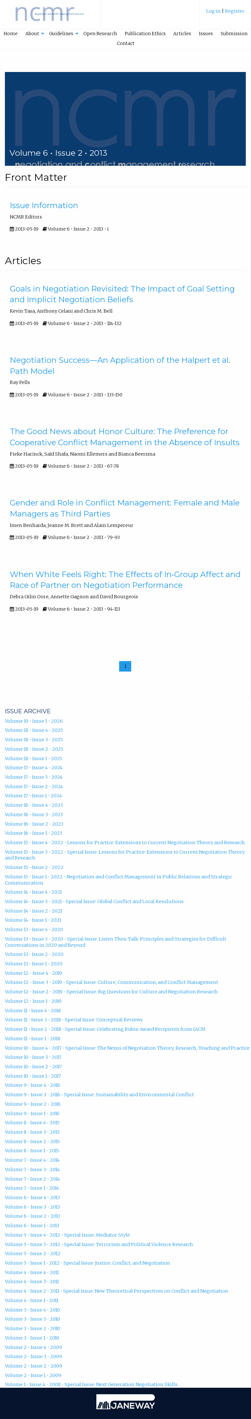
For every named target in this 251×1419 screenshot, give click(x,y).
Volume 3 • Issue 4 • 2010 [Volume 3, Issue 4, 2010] (32, 1310)
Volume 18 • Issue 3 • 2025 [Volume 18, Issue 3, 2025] (34, 740)
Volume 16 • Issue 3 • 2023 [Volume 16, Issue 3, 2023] (34, 814)
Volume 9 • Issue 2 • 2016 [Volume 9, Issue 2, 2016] (33, 1104)
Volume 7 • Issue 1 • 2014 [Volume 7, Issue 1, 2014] (32, 1188)
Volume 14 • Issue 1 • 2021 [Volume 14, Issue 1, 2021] (33, 920)
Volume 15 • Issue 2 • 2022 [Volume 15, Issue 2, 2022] (34, 867)
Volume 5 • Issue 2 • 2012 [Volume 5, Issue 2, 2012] (33, 1253)
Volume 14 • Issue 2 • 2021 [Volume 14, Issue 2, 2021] (33, 911)
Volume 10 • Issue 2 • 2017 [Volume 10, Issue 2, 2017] (33, 1067)
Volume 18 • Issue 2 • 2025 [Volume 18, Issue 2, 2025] (34, 749)
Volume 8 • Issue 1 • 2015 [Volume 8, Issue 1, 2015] (32, 1151)
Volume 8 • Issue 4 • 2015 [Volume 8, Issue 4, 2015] (32, 1123)
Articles (182, 33)
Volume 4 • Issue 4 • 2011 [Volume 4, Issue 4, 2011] (32, 1272)
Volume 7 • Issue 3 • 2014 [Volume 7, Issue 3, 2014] (32, 1169)
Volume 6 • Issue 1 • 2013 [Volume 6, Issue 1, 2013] (32, 1225)
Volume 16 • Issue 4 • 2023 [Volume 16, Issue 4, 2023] (34, 805)
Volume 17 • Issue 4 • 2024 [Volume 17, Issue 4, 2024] (34, 768)
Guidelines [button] (61, 33)
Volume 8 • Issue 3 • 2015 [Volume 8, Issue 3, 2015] (32, 1132)
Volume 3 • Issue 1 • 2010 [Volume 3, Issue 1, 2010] (32, 1338)
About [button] (32, 33)
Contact (125, 43)
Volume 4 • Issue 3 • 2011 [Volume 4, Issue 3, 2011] (32, 1281)
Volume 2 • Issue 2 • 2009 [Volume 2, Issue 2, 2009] (33, 1366)
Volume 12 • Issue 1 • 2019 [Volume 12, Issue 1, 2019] (33, 1001)
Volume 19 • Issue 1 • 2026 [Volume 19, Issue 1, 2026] (34, 721)
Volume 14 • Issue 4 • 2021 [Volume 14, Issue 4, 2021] (33, 892)
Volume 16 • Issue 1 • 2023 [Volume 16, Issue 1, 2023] (33, 833)
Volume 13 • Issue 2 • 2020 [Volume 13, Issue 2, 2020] (34, 954)
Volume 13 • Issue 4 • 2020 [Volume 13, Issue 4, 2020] (34, 929)
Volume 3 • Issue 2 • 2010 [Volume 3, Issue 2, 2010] (32, 1328)
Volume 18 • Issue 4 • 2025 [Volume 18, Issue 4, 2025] (34, 730)
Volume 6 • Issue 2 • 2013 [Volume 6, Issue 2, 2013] (32, 1216)
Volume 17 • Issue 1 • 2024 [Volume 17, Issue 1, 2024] (33, 796)
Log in (213, 11)
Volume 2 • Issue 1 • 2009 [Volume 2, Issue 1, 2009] (33, 1375)
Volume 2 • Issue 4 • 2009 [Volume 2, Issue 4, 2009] (33, 1347)
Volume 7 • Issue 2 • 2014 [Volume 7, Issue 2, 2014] (32, 1179)
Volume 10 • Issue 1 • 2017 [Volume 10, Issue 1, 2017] (33, 1076)
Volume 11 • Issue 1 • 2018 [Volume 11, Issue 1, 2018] (32, 1039)
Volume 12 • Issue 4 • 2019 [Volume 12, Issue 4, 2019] (33, 973)
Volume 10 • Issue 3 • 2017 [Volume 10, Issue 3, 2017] (33, 1057)
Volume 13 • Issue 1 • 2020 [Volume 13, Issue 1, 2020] (34, 964)
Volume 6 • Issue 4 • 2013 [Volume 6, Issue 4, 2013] (32, 1197)
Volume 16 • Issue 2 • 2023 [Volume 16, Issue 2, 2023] (34, 824)
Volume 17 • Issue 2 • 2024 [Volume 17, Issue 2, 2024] (34, 786)
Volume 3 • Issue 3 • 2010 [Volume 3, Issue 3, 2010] (32, 1319)
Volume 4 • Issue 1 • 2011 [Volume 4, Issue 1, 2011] (31, 1300)
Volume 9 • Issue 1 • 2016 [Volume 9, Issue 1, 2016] (32, 1113)
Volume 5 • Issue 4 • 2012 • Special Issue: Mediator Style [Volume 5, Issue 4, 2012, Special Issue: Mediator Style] (67, 1235)
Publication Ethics (145, 33)
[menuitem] (225, 14)
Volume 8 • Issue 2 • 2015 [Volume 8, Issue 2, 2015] (32, 1141)
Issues (206, 33)
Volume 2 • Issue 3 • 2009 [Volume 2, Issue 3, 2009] (33, 1356)
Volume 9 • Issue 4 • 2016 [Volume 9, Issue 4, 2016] (32, 1085)
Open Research (100, 33)
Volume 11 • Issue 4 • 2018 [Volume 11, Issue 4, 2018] (33, 1011)
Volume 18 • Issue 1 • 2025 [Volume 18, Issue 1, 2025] (33, 758)
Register (234, 11)
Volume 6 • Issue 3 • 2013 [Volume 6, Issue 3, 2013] (32, 1207)
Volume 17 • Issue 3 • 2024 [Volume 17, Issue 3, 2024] (34, 777)
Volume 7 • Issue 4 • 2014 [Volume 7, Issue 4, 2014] (32, 1160)
